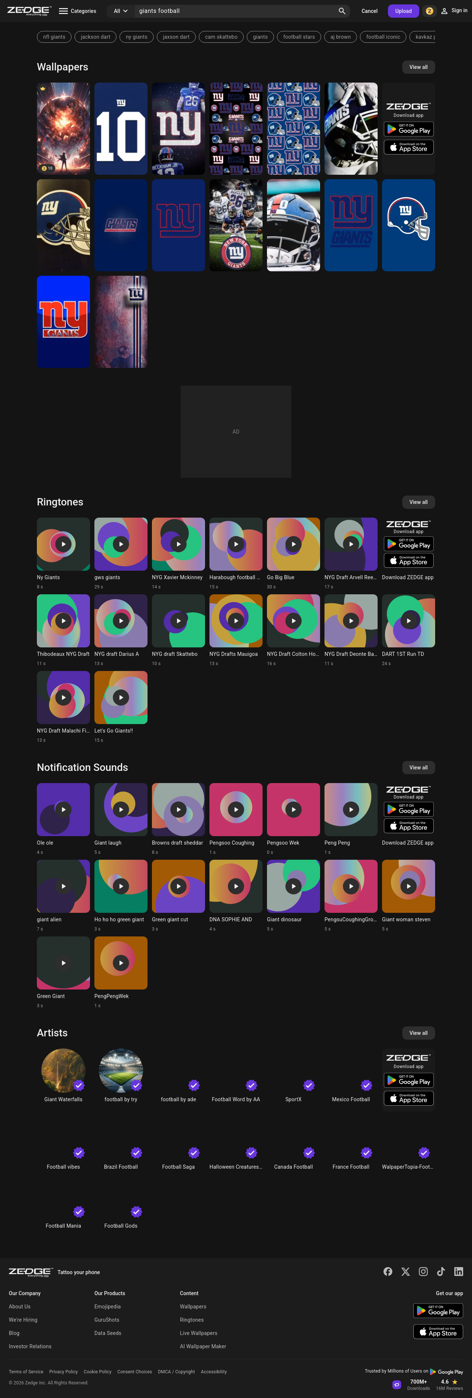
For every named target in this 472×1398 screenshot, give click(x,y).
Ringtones (192, 1320)
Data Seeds (107, 1333)
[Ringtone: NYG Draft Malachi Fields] (63, 707)
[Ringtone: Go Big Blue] (293, 554)
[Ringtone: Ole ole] (63, 819)
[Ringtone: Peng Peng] (351, 819)
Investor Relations (30, 1346)
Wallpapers (193, 1307)
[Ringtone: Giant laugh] (121, 819)
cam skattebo (221, 37)
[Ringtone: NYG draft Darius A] (121, 630)
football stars (299, 37)
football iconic (383, 37)
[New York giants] (178, 129)
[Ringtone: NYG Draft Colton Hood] (293, 630)
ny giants (137, 37)
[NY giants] (178, 225)
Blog (14, 1333)
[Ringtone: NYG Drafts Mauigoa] (236, 630)
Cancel (370, 11)
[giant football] (63, 129)
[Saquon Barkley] (236, 225)
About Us (20, 1307)
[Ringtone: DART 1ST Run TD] (408, 630)
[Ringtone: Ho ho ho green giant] (121, 896)
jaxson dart (176, 37)
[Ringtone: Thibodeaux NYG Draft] (63, 630)
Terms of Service (26, 1371)
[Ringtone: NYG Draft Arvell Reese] (351, 554)
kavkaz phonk (432, 37)
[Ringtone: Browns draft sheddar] (178, 819)
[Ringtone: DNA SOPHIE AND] (236, 896)
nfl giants (54, 37)
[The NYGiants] (63, 322)
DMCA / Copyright (176, 1371)
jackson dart (95, 37)
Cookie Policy (97, 1371)
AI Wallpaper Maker (203, 1346)
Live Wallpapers (199, 1333)
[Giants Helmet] (63, 225)
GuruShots (106, 1320)
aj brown (340, 37)
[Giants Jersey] (121, 129)
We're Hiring (23, 1320)
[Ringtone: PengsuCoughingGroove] (351, 896)
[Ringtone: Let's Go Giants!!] (121, 707)
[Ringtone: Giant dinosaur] (293, 896)
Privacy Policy (63, 1371)
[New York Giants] (236, 129)
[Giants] (351, 129)
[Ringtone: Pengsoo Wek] (293, 819)
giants (260, 37)
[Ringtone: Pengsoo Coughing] (236, 819)
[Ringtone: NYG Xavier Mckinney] (178, 554)
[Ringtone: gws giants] (121, 554)
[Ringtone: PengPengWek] (121, 972)
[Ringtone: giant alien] (63, 896)
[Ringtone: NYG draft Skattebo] (178, 630)
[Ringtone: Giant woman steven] (408, 896)
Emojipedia (107, 1307)
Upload (403, 11)
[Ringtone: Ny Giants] (63, 554)
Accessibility (214, 1371)
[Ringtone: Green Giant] (63, 972)
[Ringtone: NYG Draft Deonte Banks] (351, 630)
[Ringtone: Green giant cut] (178, 896)
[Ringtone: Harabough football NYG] (236, 554)
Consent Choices (134, 1371)
